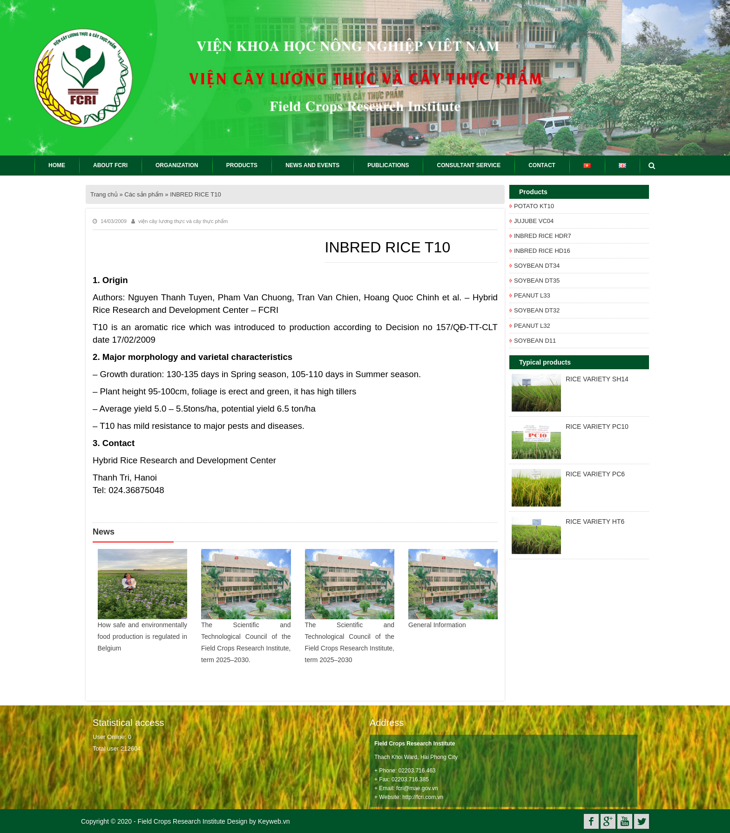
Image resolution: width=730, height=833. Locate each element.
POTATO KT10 (534, 206)
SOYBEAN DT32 (537, 310)
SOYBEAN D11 (535, 340)
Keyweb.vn (274, 821)
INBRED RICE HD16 (542, 250)
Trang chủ (104, 194)
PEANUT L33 (532, 295)
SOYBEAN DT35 (537, 280)
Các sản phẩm (143, 194)
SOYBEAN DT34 (537, 265)
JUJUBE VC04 (534, 220)
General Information (437, 625)
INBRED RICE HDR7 (542, 235)
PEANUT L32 (532, 325)
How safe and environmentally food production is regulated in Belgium (143, 636)
